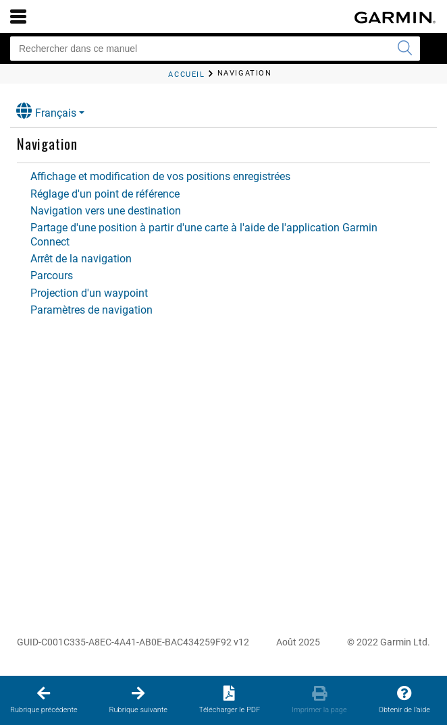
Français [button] (46, 111)
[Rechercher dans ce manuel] (215, 48)
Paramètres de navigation (91, 309)
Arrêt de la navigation (81, 258)
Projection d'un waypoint (89, 293)
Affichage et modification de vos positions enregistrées (160, 176)
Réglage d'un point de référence (105, 193)
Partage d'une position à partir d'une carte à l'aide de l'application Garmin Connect (203, 234)
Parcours (51, 275)
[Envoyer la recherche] (404, 48)
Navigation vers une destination (105, 210)
